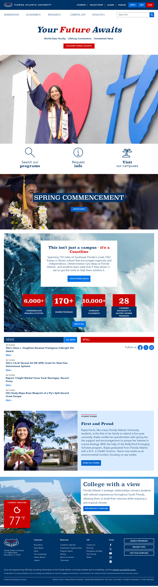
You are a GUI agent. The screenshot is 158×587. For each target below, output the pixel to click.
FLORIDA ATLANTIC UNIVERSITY (34, 5)
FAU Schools (91, 555)
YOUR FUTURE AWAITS (79, 280)
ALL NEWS (70, 341)
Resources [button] (64, 541)
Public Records (148, 581)
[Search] (151, 14)
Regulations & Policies (74, 581)
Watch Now (79, 210)
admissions (11, 14)
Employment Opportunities (71, 549)
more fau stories (91, 464)
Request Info (139, 548)
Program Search (66, 552)
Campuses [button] (38, 541)
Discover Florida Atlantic (79, 47)
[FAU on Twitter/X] (145, 348)
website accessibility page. (124, 570)
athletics (98, 14)
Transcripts (64, 561)
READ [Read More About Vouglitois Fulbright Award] (8, 356)
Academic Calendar (68, 546)
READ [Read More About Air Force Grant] (8, 371)
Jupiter (37, 561)
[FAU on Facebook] (140, 348)
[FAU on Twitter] (110, 550)
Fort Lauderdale (40, 555)
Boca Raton (38, 546)
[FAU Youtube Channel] (110, 554)
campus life (78, 14)
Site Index (118, 581)
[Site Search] (135, 14)
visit (142, 5)
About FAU (79, 325)
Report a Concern (67, 558)
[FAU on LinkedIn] (110, 562)
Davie (36, 552)
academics (33, 14)
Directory (90, 549)
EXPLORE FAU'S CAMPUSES (96, 509)
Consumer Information (94, 581)
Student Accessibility (131, 581)
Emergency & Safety (94, 552)
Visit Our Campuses (139, 554)
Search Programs (139, 542)
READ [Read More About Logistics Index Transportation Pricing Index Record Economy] (8, 386)
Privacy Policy (58, 581)
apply (132, 5)
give (150, 5)
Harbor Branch (39, 558)
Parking (63, 555)
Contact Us (91, 546)
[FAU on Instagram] (151, 348)
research (54, 14)
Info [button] (88, 541)
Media (89, 558)
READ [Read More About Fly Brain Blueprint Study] (8, 401)
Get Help (108, 581)
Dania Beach (39, 549)
